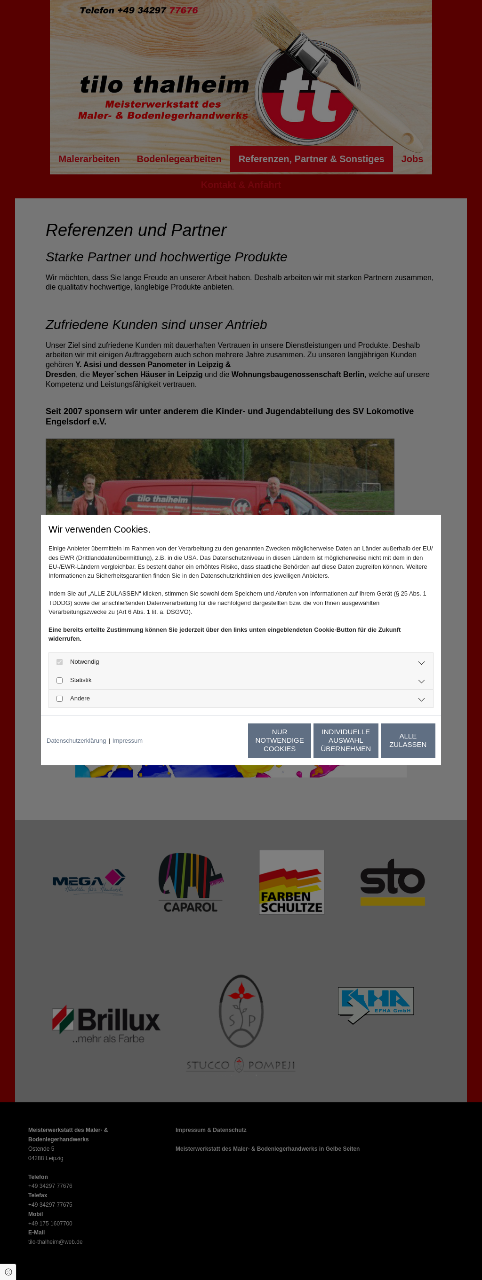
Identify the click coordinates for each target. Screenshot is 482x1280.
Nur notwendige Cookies (213, 740)
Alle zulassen (391, 740)
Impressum (127, 740)
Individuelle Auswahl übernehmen (302, 740)
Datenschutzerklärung (76, 740)
